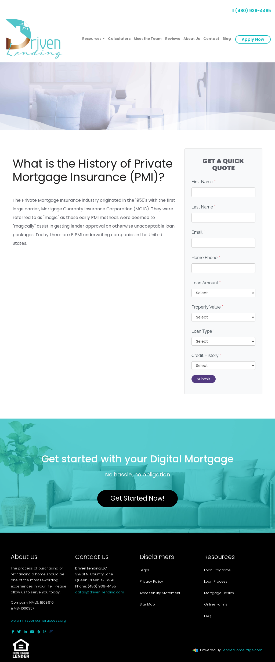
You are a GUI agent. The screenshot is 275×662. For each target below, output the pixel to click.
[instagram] (44, 631)
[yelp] (38, 631)
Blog (227, 38)
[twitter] (19, 631)
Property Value (207, 307)
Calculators (119, 38)
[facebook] (13, 631)
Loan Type (203, 331)
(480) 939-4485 (251, 11)
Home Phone (205, 257)
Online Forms (215, 604)
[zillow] (51, 631)
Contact (211, 38)
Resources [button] (92, 38)
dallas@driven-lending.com (99, 592)
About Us (191, 38)
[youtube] (32, 631)
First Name (203, 181)
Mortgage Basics (219, 593)
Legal (144, 570)
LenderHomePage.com (242, 650)
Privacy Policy (151, 581)
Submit (203, 379)
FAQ (207, 615)
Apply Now (253, 39)
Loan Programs (217, 570)
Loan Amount (206, 282)
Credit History (206, 355)
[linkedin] (25, 631)
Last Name (203, 207)
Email (198, 232)
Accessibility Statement (160, 593)
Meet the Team (148, 38)
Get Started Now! (137, 498)
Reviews (172, 38)
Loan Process (215, 581)
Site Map (147, 604)
